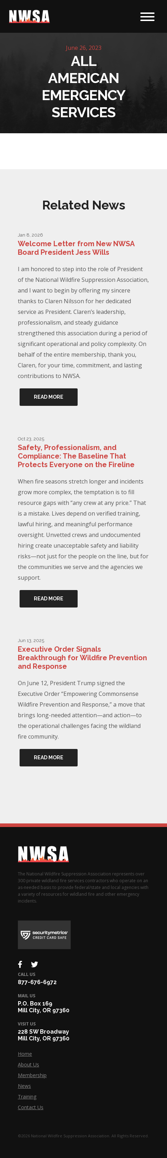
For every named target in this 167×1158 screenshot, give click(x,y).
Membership (32, 1075)
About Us (28, 1064)
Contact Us (30, 1107)
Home (25, 1053)
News (24, 1085)
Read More (48, 397)
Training (27, 1096)
